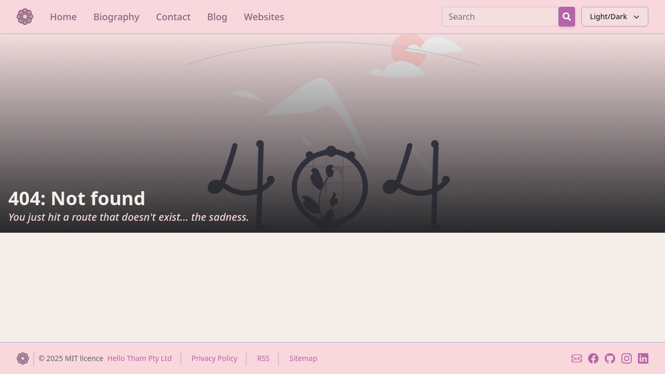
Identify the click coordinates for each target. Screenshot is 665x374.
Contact (173, 16)
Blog (217, 16)
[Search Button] (566, 16)
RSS (263, 358)
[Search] (500, 16)
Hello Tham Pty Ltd (140, 358)
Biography (116, 16)
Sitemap (303, 358)
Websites (264, 16)
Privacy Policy (214, 358)
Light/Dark (616, 16)
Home (63, 16)
